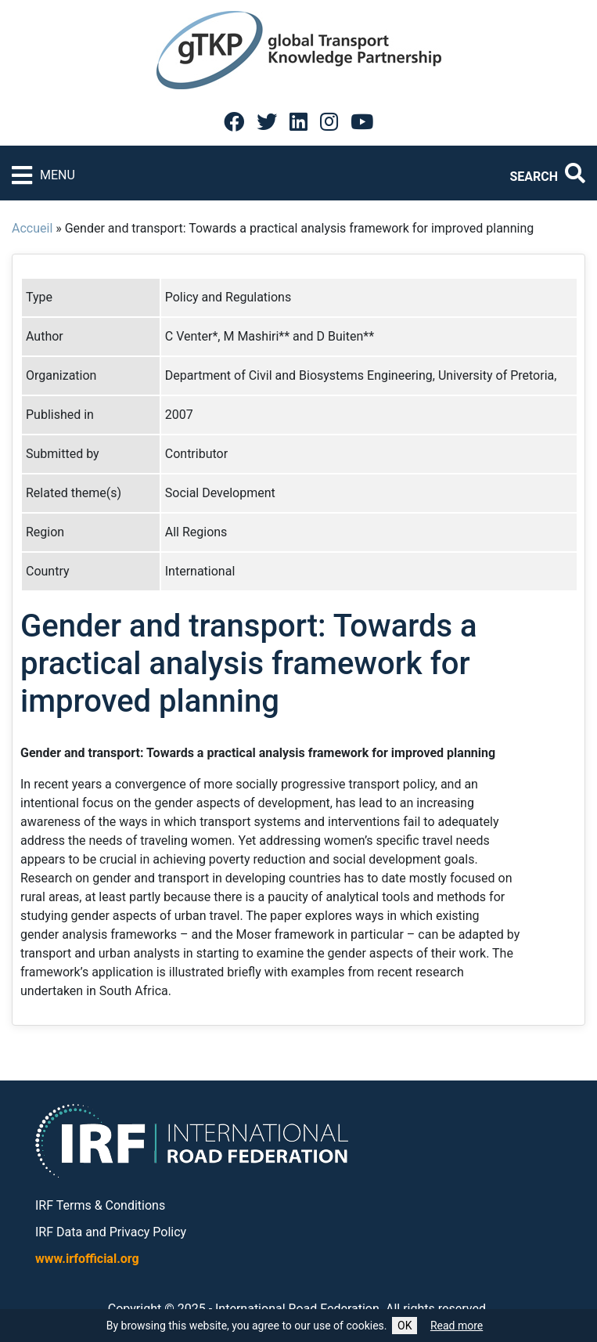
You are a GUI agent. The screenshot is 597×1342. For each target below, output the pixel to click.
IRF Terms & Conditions (100, 1205)
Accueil (32, 228)
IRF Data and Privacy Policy (110, 1232)
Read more (456, 1325)
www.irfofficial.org (87, 1258)
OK (404, 1325)
